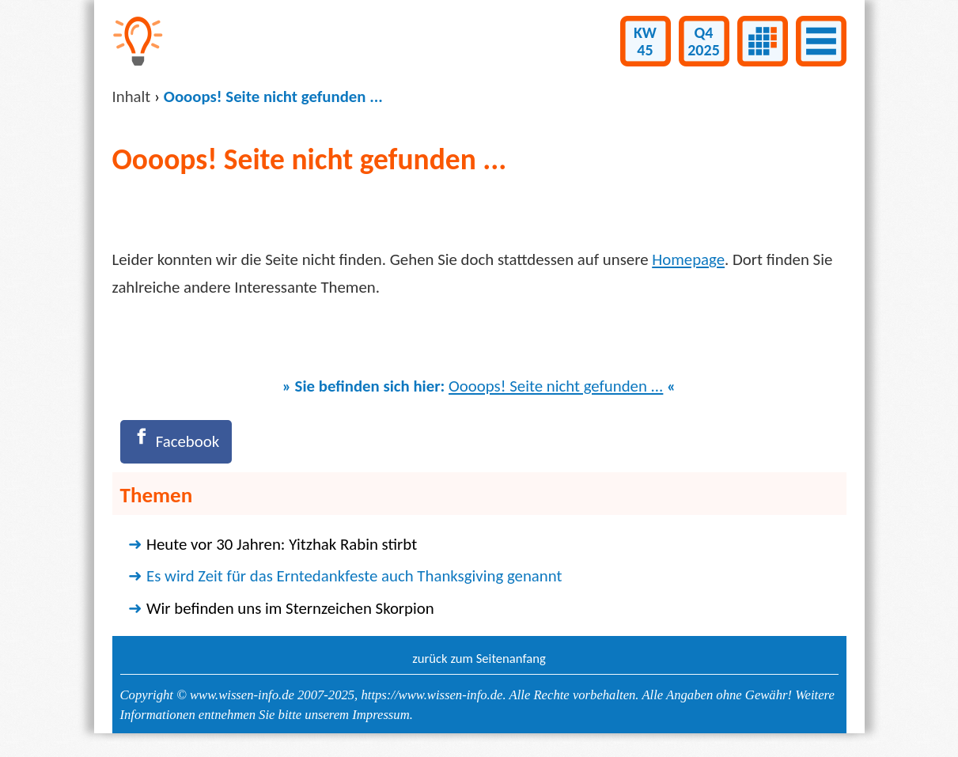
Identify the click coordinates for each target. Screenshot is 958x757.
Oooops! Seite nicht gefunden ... (556, 386)
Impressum (380, 714)
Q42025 (703, 41)
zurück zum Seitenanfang (479, 658)
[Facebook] (176, 442)
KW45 (645, 41)
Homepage (688, 259)
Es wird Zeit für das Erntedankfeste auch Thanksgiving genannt (354, 576)
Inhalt (131, 96)
